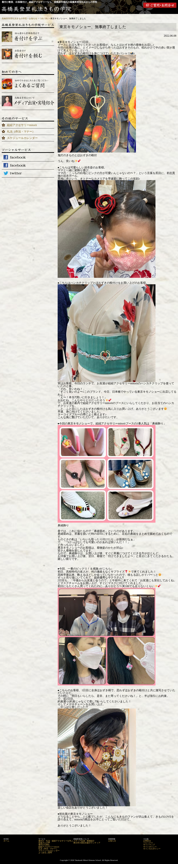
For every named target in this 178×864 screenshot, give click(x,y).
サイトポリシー (150, 847)
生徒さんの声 (44, 843)
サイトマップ (149, 845)
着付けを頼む (44, 845)
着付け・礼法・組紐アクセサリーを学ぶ (55, 841)
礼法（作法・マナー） (21, 131)
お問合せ (147, 841)
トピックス (148, 843)
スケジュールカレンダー (22, 137)
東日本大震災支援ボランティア (86, 843)
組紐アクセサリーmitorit (22, 125)
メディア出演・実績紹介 (84, 841)
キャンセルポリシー (152, 849)
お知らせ (112, 841)
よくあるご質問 (45, 852)
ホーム (6, 841)
